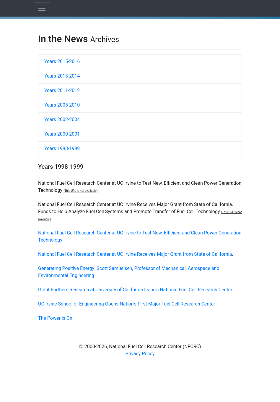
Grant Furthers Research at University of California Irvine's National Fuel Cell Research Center (135, 289)
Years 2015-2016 (62, 61)
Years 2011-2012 (62, 90)
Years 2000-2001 (62, 134)
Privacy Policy (140, 353)
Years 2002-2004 (62, 119)
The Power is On (55, 318)
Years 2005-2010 (62, 105)
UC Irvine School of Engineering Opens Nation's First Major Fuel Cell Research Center (126, 304)
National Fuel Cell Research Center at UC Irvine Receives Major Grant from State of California (135, 254)
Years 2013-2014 (62, 76)
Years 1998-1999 (62, 148)
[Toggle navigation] (42, 8)
